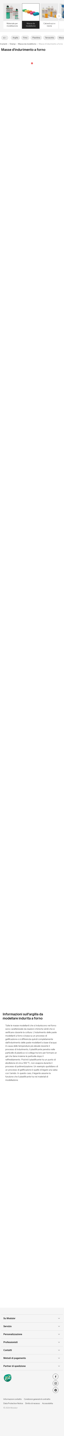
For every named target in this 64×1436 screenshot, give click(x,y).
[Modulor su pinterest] (55, 1391)
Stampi (13, 44)
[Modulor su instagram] (55, 1384)
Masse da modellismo (27, 44)
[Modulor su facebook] (55, 1377)
